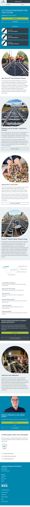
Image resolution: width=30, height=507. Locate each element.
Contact (8, 4)
